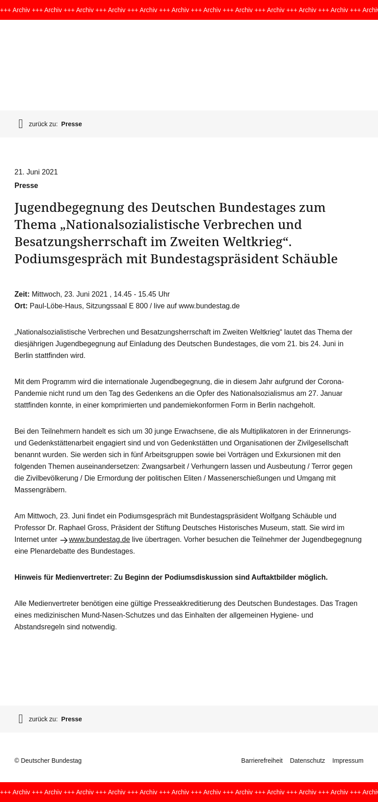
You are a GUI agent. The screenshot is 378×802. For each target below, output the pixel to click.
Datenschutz (307, 760)
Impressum (348, 760)
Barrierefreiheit (262, 760)
